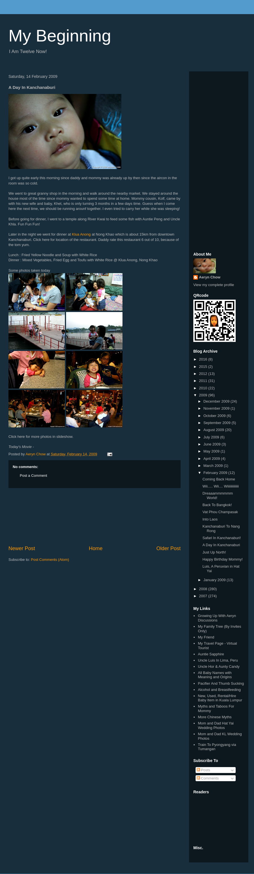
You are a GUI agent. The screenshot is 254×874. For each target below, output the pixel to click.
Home (96, 548)
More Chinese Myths (214, 717)
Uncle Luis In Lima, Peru (218, 660)
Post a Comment (33, 475)
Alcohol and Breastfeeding (219, 690)
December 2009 (217, 401)
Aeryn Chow (209, 277)
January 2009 (215, 580)
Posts (203, 770)
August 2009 (214, 430)
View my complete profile (213, 285)
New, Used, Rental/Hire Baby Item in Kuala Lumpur (220, 698)
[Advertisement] (94, 516)
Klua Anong (81, 234)
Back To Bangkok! (217, 505)
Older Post (168, 548)
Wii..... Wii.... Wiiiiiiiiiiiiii (220, 486)
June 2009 (212, 444)
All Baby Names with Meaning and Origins (215, 675)
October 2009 (215, 416)
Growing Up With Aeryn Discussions (217, 618)
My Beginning (59, 35)
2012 (203, 374)
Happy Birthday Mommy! (222, 559)
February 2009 (215, 473)
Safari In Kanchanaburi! (221, 538)
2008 (203, 589)
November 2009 (217, 408)
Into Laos (210, 519)
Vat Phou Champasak (220, 512)
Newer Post (21, 548)
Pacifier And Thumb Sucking (221, 683)
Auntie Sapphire (211, 654)
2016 (203, 359)
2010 (203, 388)
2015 (203, 366)
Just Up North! (214, 552)
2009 (203, 395)
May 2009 (212, 451)
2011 (203, 381)
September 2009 (217, 423)
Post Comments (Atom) (50, 559)
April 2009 (212, 458)
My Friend (206, 637)
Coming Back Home (218, 479)
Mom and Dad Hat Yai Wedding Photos (216, 725)
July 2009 (211, 437)
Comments (208, 778)
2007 (203, 596)
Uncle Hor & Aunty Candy (218, 666)
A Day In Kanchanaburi (221, 545)
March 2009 (213, 466)
